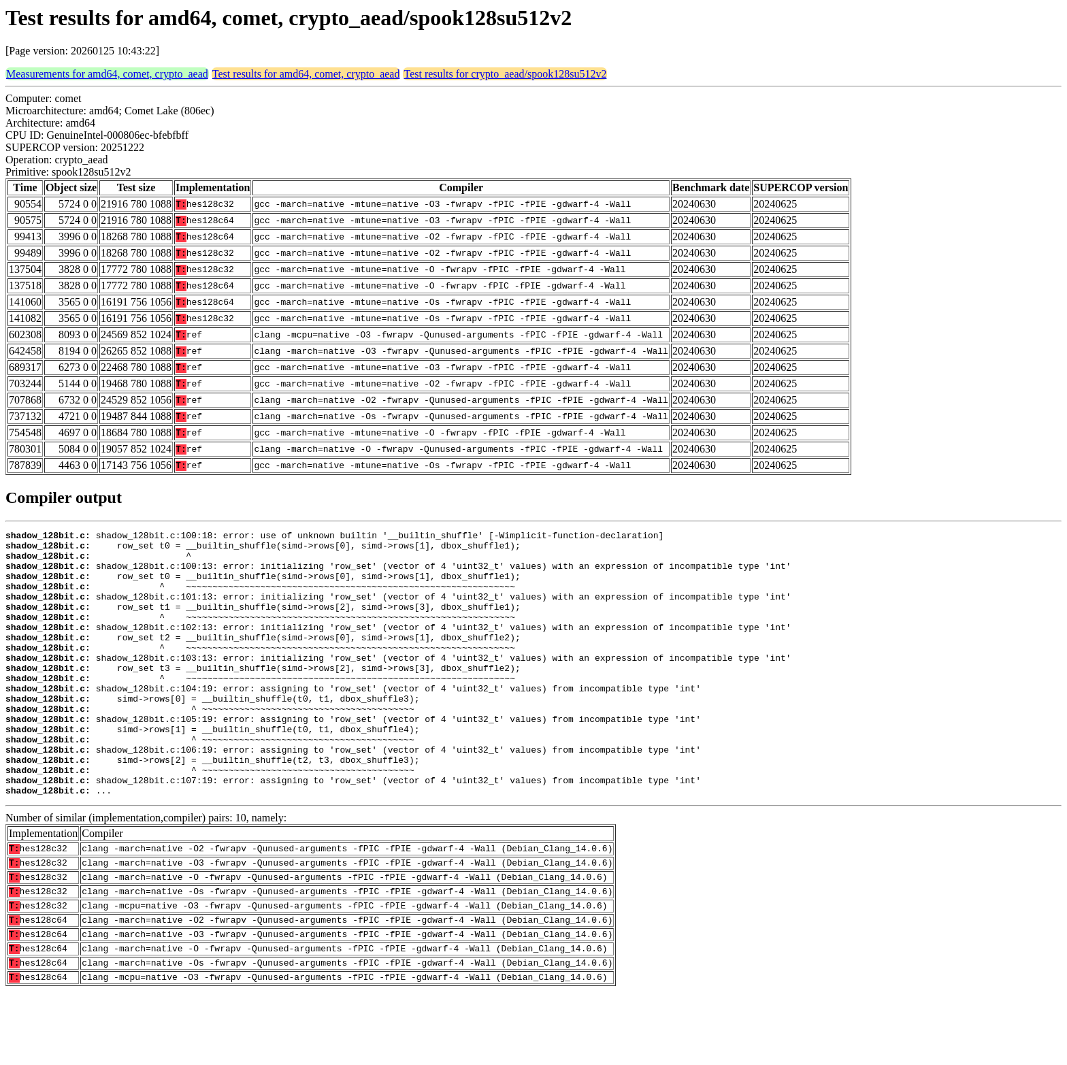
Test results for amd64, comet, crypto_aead (306, 74)
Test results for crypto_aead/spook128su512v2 (505, 74)
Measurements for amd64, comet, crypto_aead (107, 74)
